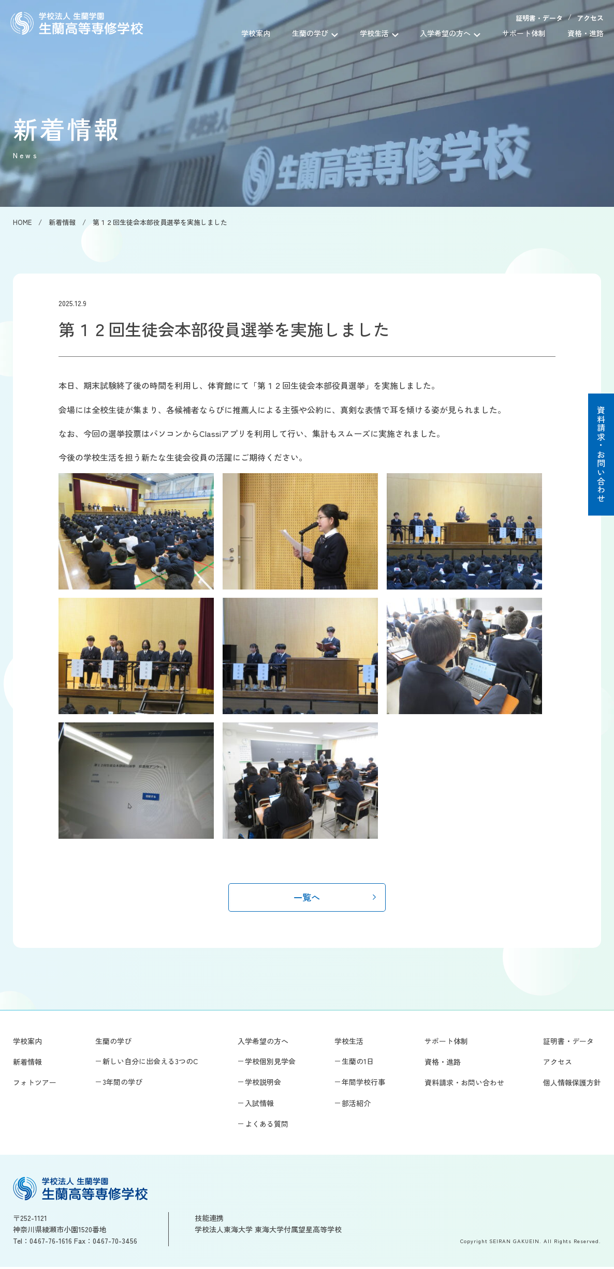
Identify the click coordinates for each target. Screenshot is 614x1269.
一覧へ (307, 897)
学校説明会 (263, 1084)
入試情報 (259, 1104)
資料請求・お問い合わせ (601, 454)
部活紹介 (356, 1104)
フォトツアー (34, 1084)
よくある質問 (266, 1126)
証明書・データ (539, 18)
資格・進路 (585, 33)
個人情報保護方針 (572, 1084)
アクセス (590, 18)
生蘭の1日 (358, 1063)
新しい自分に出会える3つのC (150, 1063)
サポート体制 (524, 33)
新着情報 (27, 1064)
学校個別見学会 (270, 1063)
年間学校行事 (363, 1084)
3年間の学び (122, 1084)
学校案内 (255, 33)
